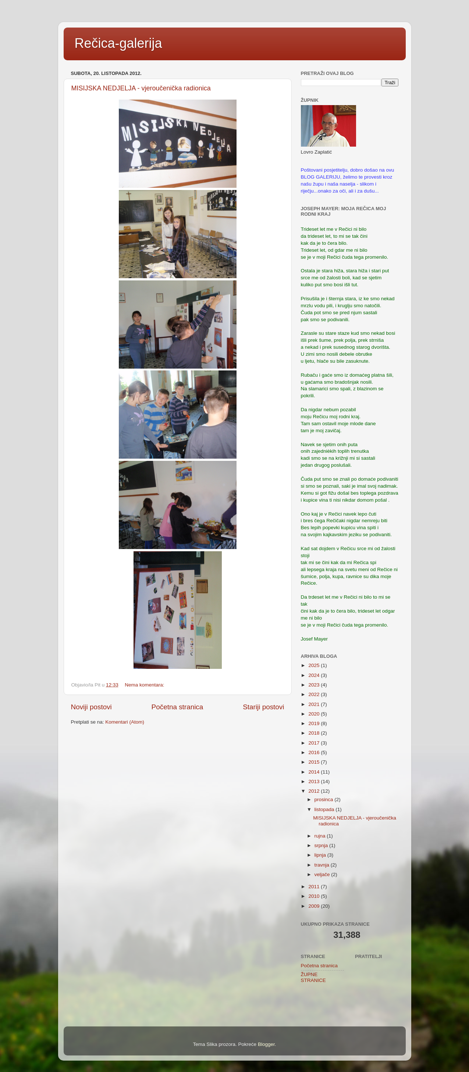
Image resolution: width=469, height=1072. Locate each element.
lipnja (321, 855)
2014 (314, 772)
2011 (314, 886)
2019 (314, 723)
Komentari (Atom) (124, 722)
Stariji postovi (263, 707)
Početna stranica (177, 707)
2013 (314, 781)
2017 (314, 743)
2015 (314, 762)
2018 (314, 733)
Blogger (266, 1044)
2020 (314, 714)
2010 (314, 896)
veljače (323, 874)
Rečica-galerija (118, 43)
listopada (325, 809)
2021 (314, 704)
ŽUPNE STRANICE (313, 977)
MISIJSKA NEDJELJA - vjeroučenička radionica (141, 88)
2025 (314, 665)
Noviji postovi (91, 707)
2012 (314, 791)
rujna (321, 836)
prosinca (325, 799)
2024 (314, 675)
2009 (314, 906)
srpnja (322, 845)
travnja (323, 865)
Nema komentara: (145, 685)
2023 (314, 685)
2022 (314, 694)
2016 (314, 752)
